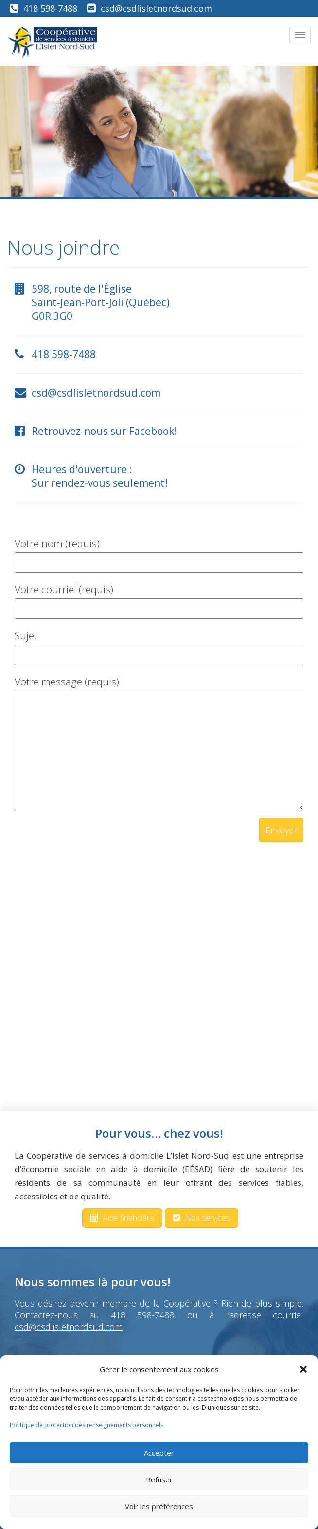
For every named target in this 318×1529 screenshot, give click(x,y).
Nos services (201, 1218)
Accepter (159, 1453)
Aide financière (122, 1218)
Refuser (159, 1479)
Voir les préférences (159, 1506)
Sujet (159, 645)
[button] (303, 1369)
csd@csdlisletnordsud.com (156, 8)
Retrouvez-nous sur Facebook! (104, 431)
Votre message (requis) (159, 744)
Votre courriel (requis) (159, 598)
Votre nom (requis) (159, 552)
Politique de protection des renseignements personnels (86, 1425)
